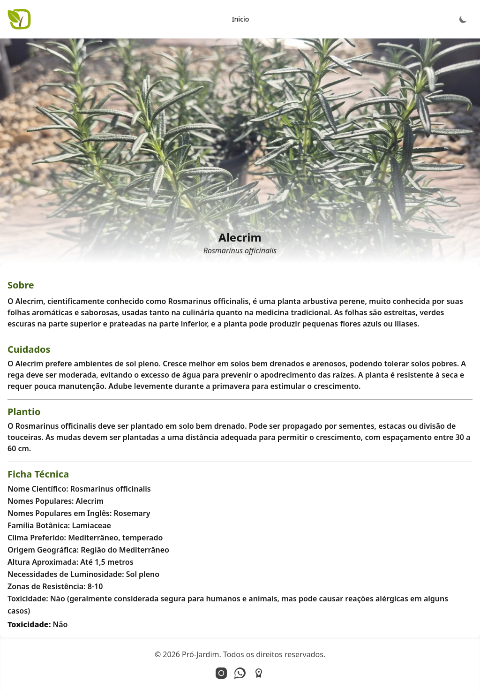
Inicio (240, 19)
